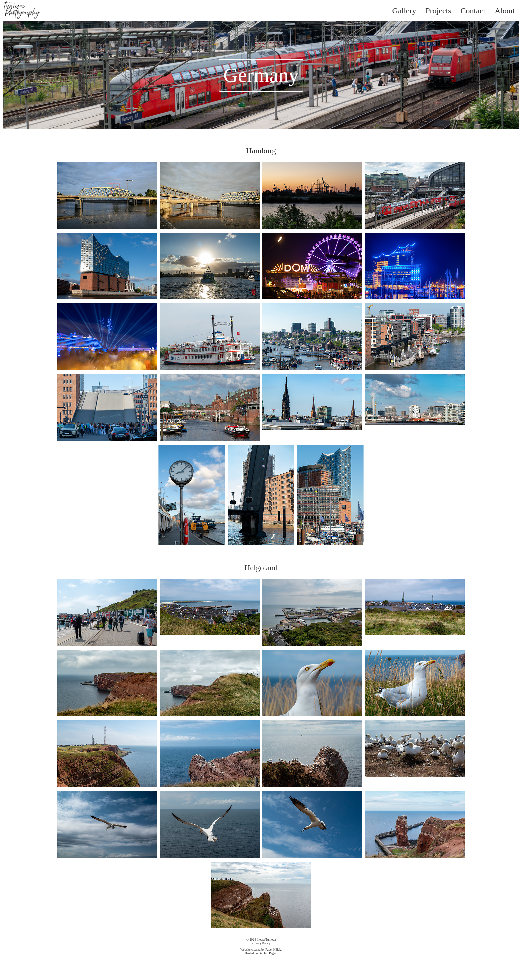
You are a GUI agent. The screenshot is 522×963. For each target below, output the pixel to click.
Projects (438, 10)
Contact (472, 10)
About (505, 10)
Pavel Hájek (273, 949)
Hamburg (261, 150)
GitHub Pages (268, 953)
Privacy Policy (261, 943)
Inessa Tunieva (266, 939)
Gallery (404, 10)
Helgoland (261, 567)
